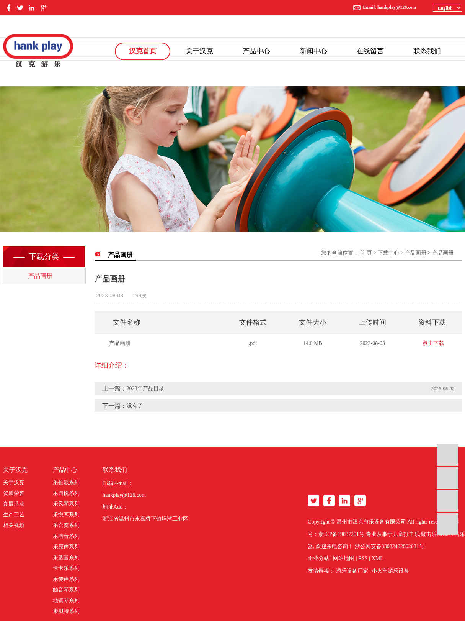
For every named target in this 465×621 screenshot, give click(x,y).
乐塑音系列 (66, 557)
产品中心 (256, 51)
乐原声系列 (66, 547)
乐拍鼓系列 (66, 482)
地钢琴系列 (66, 600)
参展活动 (13, 504)
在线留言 (370, 51)
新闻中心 (313, 51)
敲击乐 (429, 534)
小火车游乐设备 (390, 571)
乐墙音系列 (66, 536)
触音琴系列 (66, 590)
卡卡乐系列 (66, 568)
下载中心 (388, 253)
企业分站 (318, 558)
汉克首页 (143, 51)
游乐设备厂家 (352, 571)
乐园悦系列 (66, 493)
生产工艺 (13, 515)
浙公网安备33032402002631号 (389, 546)
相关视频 (13, 525)
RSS (363, 558)
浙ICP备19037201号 (341, 534)
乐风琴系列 (66, 504)
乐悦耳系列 (66, 515)
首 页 (366, 253)
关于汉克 (199, 51)
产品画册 (40, 276)
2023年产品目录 (145, 388)
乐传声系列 (66, 579)
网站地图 (343, 558)
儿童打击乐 (406, 534)
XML (377, 558)
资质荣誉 (13, 493)
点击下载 (433, 343)
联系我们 (427, 51)
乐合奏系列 (66, 525)
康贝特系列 (66, 611)
